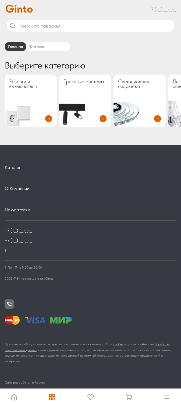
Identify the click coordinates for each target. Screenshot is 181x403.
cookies (118, 344)
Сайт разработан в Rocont (25, 382)
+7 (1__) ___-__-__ (162, 9)
